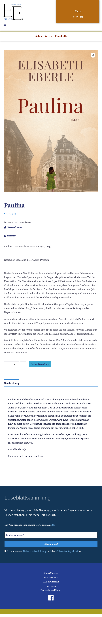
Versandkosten (51, 577)
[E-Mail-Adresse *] (51, 535)
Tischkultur (62, 36)
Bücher (38, 36)
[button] (5, 25)
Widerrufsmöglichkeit (67, 551)
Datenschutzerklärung (34, 551)
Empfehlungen (51, 573)
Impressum (51, 586)
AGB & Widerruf (51, 581)
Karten (48, 36)
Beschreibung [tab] (11, 383)
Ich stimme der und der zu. (43, 551)
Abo (53, 525)
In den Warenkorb (40, 364)
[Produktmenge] (14, 364)
